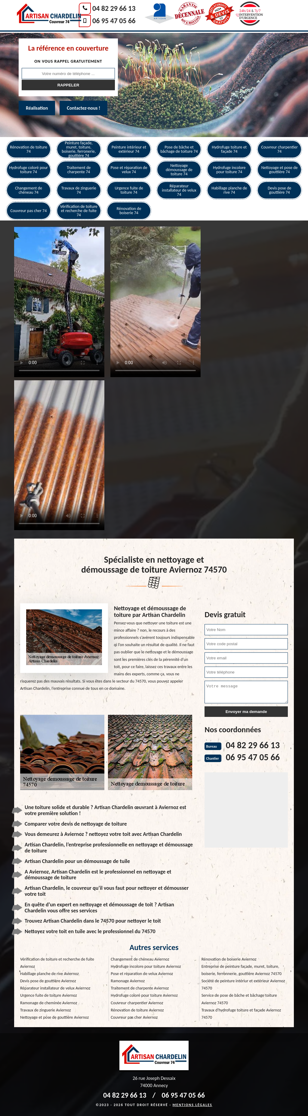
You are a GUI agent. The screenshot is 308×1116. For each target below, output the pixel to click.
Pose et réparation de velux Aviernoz (142, 973)
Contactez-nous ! (83, 108)
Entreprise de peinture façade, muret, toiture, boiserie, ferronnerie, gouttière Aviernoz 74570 (242, 970)
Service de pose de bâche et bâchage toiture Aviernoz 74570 (239, 999)
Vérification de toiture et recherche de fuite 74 (78, 210)
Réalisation (37, 108)
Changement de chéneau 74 (28, 190)
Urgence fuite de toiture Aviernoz (48, 995)
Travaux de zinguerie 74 (78, 190)
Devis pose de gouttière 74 (279, 190)
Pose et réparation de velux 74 (129, 169)
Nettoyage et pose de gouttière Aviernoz (54, 1017)
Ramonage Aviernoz (128, 980)
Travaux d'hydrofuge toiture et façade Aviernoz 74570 (241, 1014)
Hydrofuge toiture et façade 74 (229, 149)
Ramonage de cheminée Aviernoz (48, 1002)
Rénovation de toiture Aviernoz (137, 1010)
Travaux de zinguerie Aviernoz (45, 1010)
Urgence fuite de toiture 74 (129, 190)
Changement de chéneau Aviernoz (140, 959)
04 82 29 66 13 (113, 8)
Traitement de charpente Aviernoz (140, 988)
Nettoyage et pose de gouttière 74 (279, 169)
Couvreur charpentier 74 (279, 149)
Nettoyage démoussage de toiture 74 (179, 170)
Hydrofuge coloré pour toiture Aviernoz (144, 995)
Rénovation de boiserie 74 (129, 210)
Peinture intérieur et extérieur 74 (129, 149)
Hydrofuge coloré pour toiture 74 (28, 169)
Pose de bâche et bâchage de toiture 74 (179, 149)
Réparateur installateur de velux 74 (179, 190)
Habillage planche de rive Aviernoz (49, 973)
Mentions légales (192, 1105)
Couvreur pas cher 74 (29, 210)
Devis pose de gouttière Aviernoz (48, 980)
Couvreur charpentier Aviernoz (137, 1002)
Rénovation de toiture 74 (28, 149)
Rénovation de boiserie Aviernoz (229, 959)
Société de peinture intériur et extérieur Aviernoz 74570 (243, 984)
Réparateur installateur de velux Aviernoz (55, 988)
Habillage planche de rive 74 (229, 190)
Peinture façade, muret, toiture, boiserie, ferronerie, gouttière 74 (79, 149)
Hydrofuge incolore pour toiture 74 (229, 169)
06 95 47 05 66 (113, 20)
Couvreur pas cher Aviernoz (134, 1017)
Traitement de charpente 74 (79, 169)
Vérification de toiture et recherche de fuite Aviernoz (57, 963)
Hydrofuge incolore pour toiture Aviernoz (146, 966)
